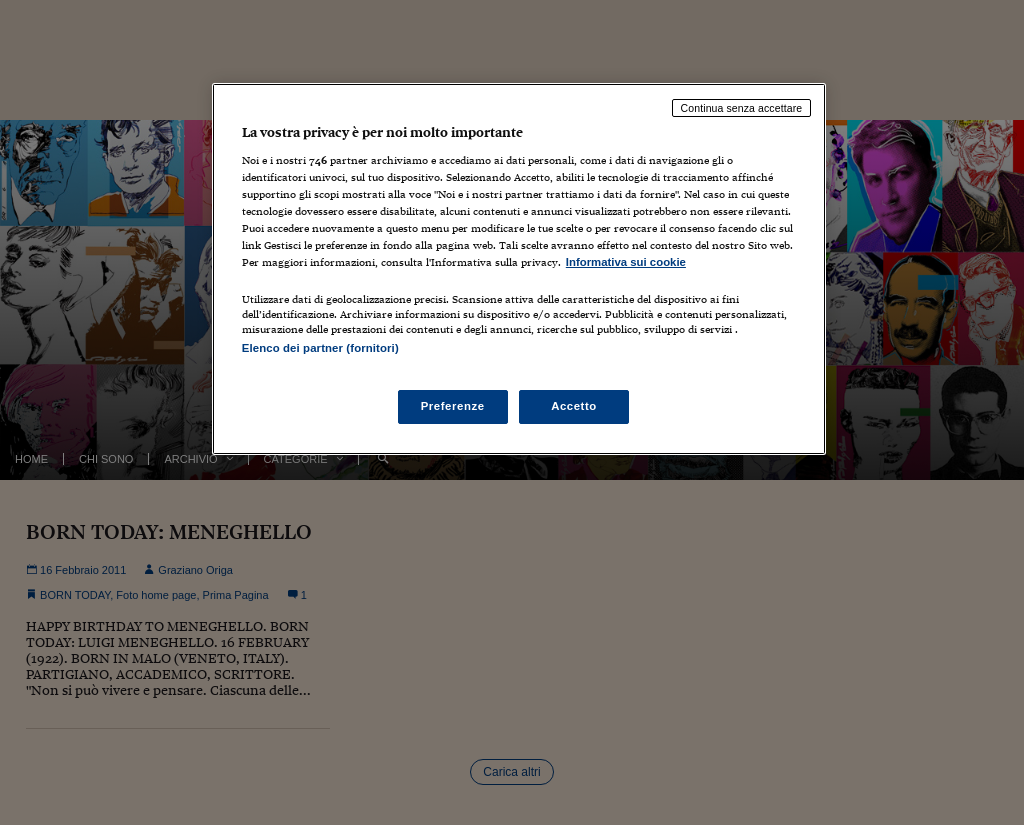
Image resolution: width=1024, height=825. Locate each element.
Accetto (574, 406)
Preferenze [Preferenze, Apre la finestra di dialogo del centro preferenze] (453, 406)
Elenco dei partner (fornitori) (320, 348)
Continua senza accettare (742, 108)
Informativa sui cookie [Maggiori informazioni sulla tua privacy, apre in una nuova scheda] (626, 262)
